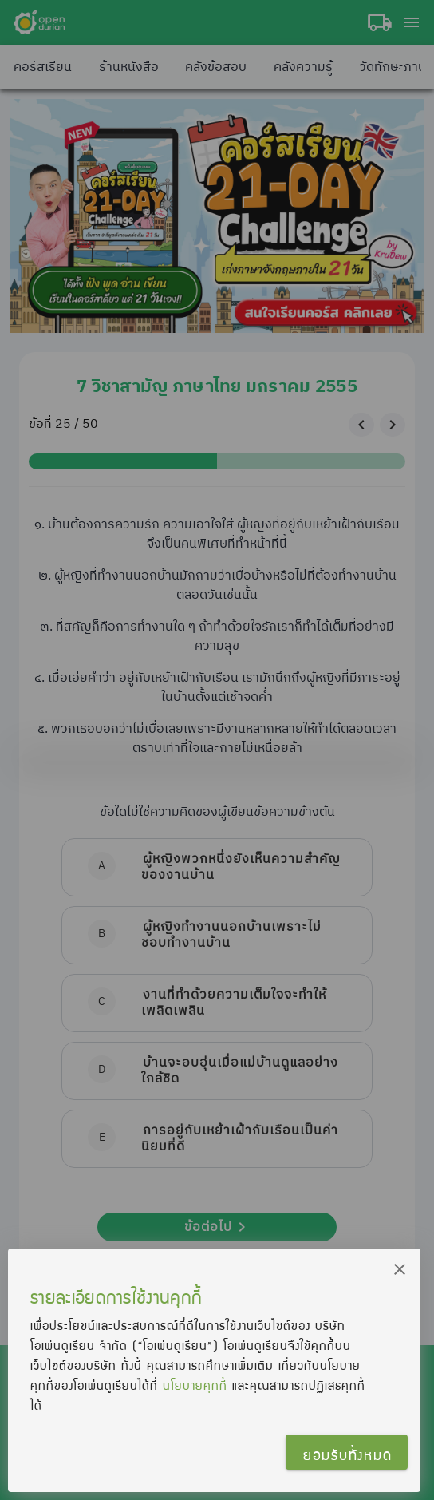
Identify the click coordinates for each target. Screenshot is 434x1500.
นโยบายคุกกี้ (197, 1385)
